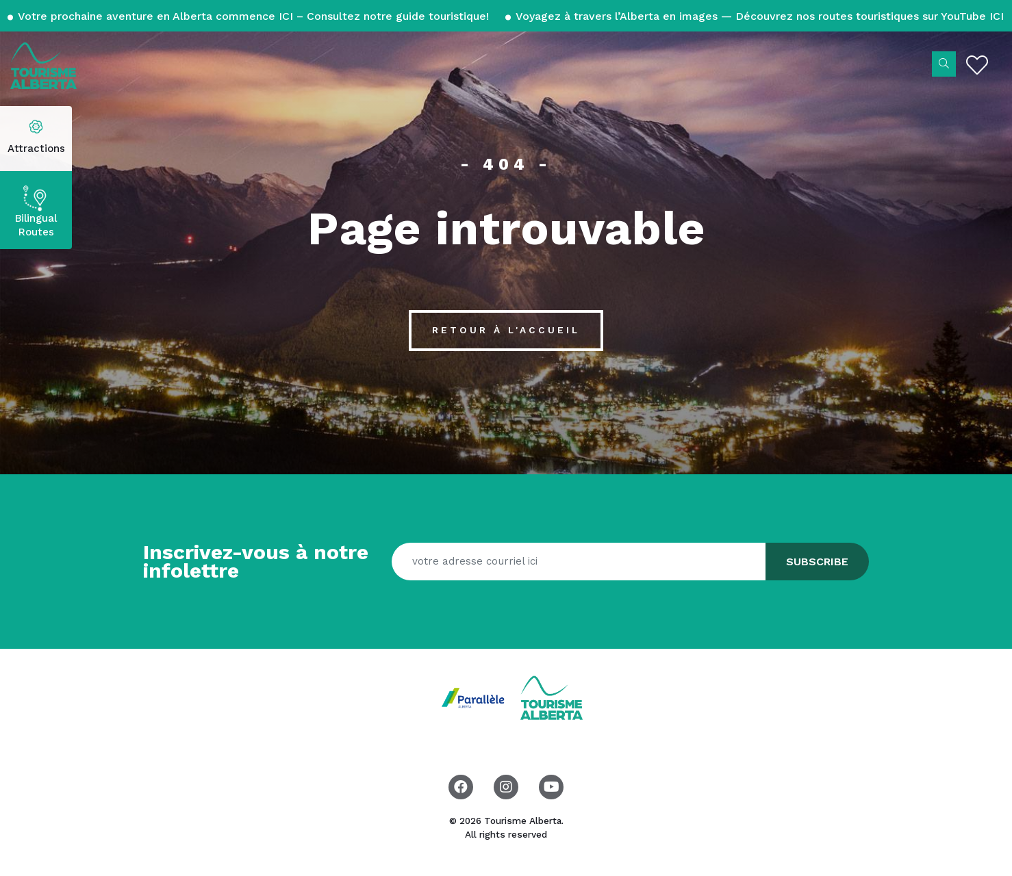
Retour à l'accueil (506, 329)
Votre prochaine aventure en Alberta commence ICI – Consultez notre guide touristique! (253, 16)
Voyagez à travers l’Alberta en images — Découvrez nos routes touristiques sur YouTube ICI (758, 16)
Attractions (36, 148)
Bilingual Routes (36, 225)
